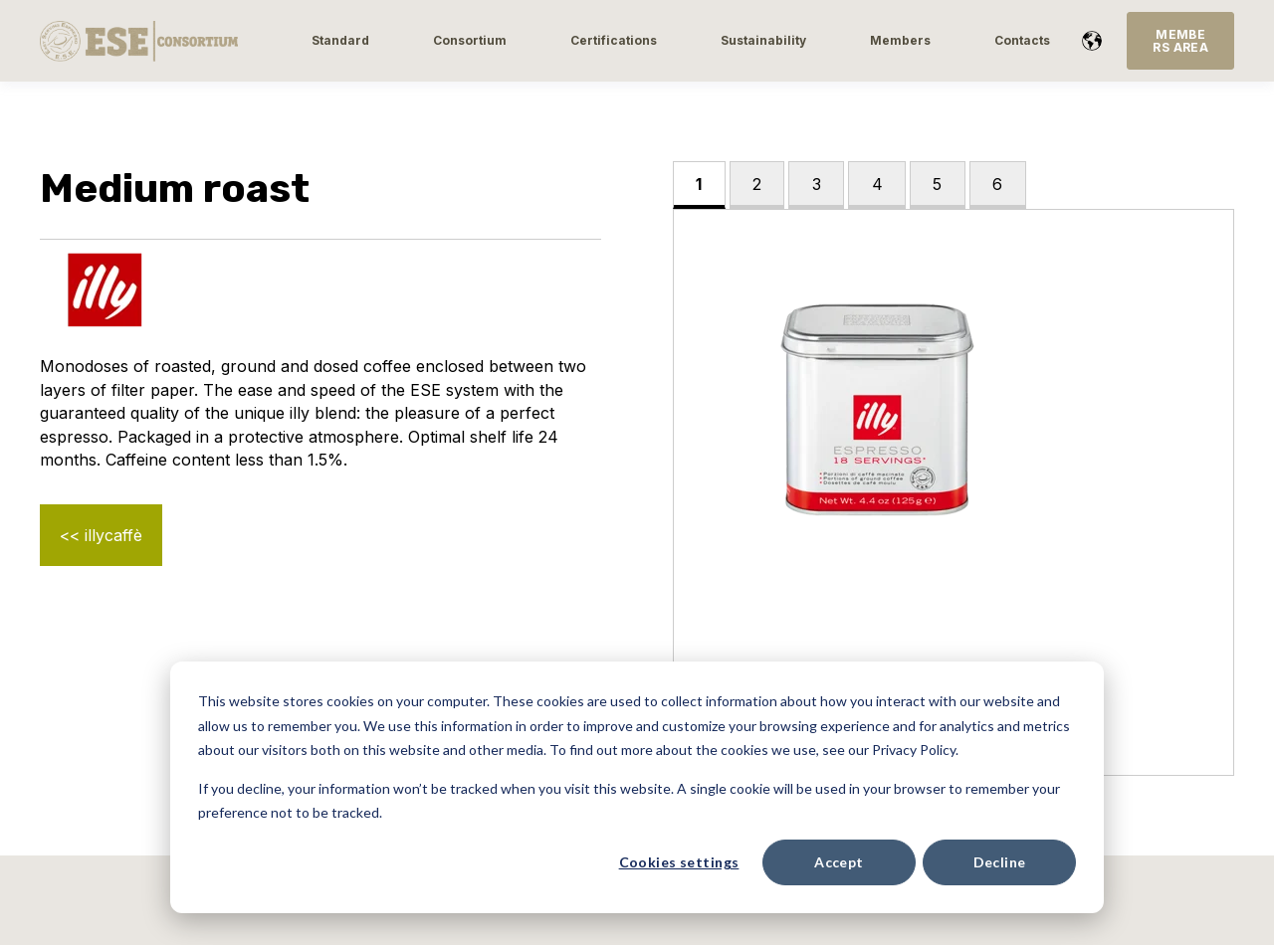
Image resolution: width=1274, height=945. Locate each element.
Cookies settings (679, 861)
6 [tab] (997, 184)
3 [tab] (816, 184)
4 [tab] (877, 184)
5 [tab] (937, 184)
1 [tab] (699, 184)
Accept (839, 861)
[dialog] (637, 787)
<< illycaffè (101, 535)
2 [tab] (756, 184)
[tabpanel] (953, 493)
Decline (999, 861)
